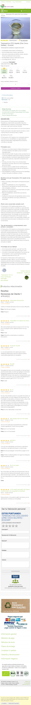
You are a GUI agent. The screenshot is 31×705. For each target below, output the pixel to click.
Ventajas (4, 550)
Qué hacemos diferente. (10, 611)
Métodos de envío (8, 642)
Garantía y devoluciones (10, 655)
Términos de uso (26, 684)
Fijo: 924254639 (17, 1)
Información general (9, 634)
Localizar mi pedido (8, 650)
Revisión (4, 541)
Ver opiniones (24, 40)
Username (5, 529)
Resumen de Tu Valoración (9, 535)
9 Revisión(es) (13, 40)
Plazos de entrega (8, 646)
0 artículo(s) (26, 11)
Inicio (2, 14)
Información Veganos (9, 659)
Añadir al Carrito (15, 88)
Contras (4, 559)
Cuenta (28, 1)
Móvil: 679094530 (6, 1)
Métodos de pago (8, 638)
